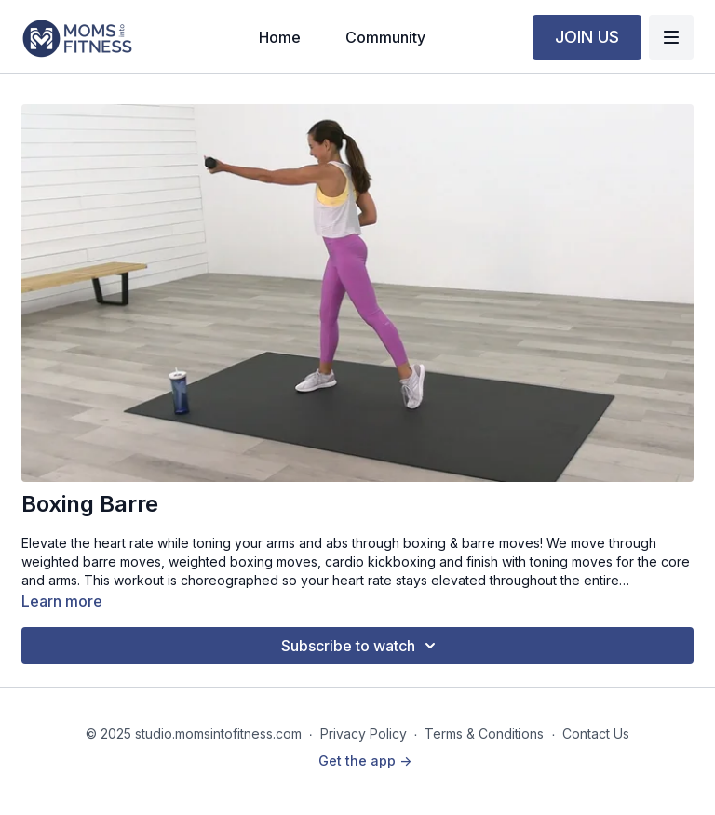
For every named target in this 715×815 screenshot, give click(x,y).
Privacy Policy (363, 734)
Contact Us (595, 734)
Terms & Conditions (484, 734)
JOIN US (587, 37)
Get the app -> (364, 760)
